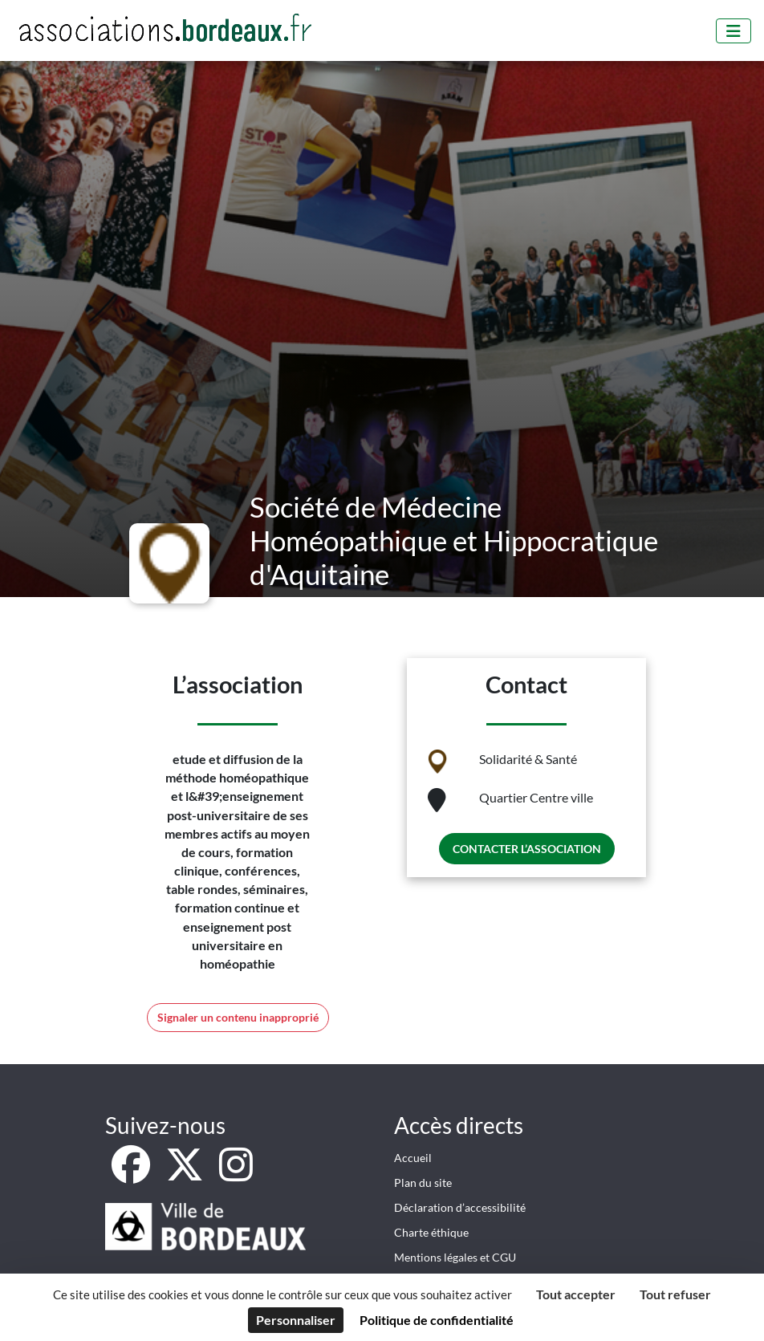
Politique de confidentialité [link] (437, 1319)
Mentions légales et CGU (455, 1257)
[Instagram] (236, 1173)
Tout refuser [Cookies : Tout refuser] (675, 1294)
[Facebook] (132, 1173)
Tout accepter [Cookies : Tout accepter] (576, 1294)
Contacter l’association (527, 848)
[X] (186, 1173)
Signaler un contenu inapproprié (238, 1017)
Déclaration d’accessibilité (460, 1207)
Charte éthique (431, 1232)
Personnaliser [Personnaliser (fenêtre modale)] (295, 1319)
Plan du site (423, 1182)
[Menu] (733, 30)
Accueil (413, 1157)
